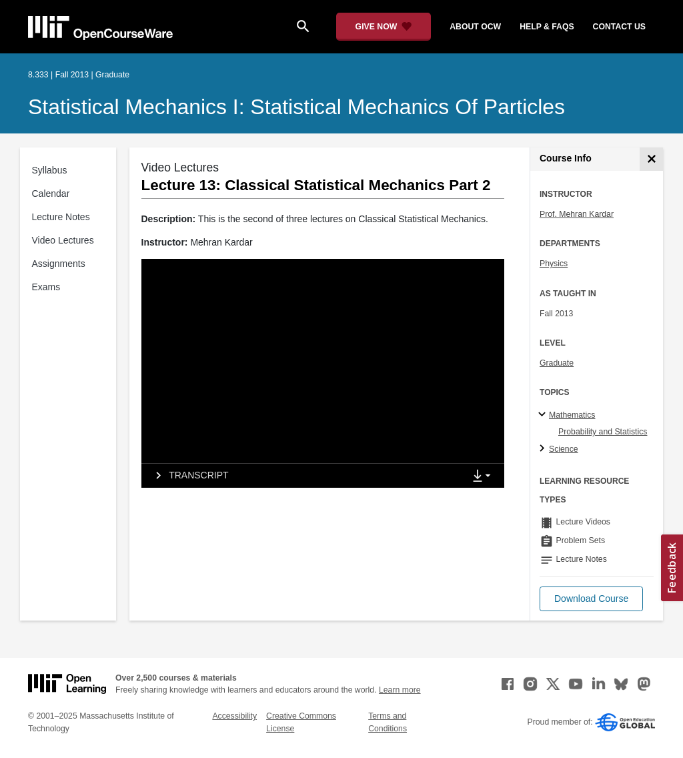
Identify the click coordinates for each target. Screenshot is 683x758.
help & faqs (547, 26)
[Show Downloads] (484, 476)
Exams (46, 287)
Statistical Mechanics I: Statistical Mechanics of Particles (296, 107)
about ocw (475, 26)
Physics (554, 263)
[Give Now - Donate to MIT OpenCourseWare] (384, 27)
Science (563, 449)
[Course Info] (651, 159)
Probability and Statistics (602, 431)
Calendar (51, 193)
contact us (619, 26)
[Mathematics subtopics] (544, 415)
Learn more (400, 690)
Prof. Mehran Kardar (577, 214)
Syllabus (49, 170)
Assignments (58, 263)
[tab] (302, 476)
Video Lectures (63, 240)
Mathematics (572, 415)
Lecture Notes (61, 217)
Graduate (557, 363)
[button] (591, 599)
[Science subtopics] (544, 449)
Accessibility (234, 716)
